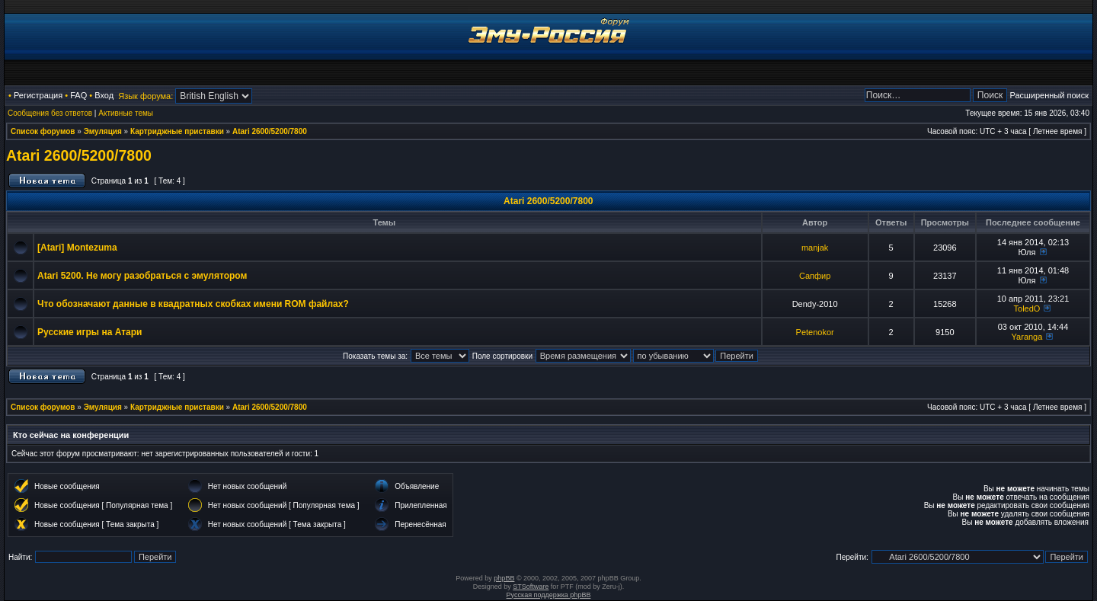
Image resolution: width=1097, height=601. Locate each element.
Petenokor (815, 332)
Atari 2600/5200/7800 (269, 131)
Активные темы (125, 113)
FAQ (78, 95)
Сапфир (814, 275)
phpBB (504, 578)
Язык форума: (145, 96)
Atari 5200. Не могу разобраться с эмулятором (142, 275)
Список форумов (43, 131)
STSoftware (530, 586)
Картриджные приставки (177, 131)
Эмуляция (103, 131)
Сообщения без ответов (50, 113)
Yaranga (1027, 336)
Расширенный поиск (1049, 95)
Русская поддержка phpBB (549, 595)
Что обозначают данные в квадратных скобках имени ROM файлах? (193, 304)
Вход (104, 95)
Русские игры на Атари (89, 332)
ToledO (1027, 308)
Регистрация (38, 95)
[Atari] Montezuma (77, 247)
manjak (814, 247)
